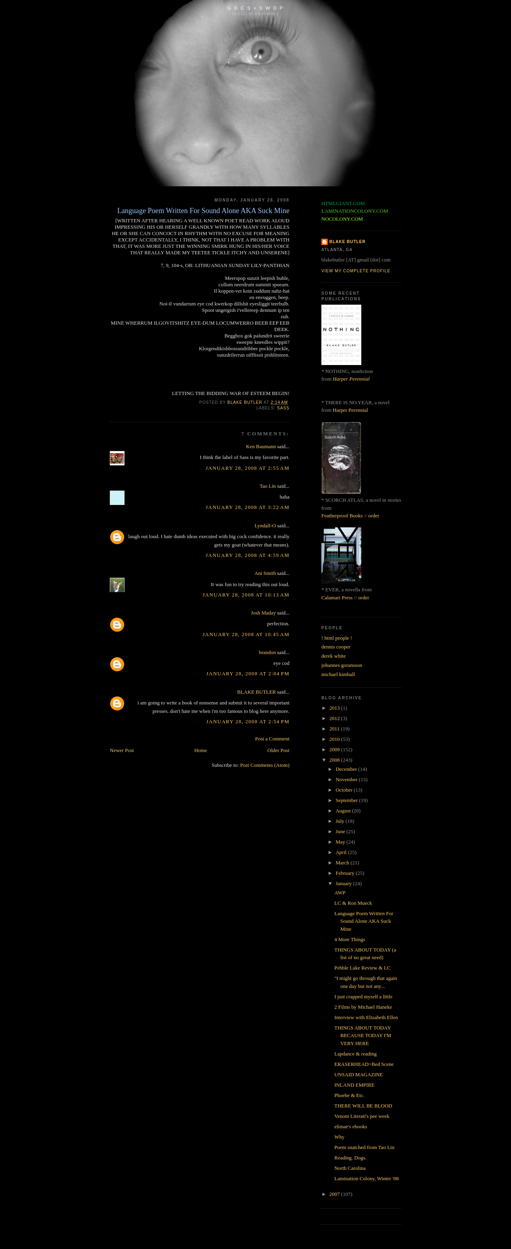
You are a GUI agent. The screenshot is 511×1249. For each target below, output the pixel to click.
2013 (335, 708)
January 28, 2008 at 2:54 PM (247, 721)
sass (283, 408)
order (373, 516)
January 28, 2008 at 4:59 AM (247, 555)
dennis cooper (336, 647)
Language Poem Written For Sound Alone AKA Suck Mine (363, 921)
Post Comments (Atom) (264, 765)
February (346, 873)
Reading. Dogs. (350, 1158)
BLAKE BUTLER (256, 692)
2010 (335, 739)
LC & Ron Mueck (353, 903)
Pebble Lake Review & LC (362, 968)
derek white (333, 656)
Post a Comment (272, 739)
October (345, 790)
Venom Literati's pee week (361, 1116)
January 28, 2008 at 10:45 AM (245, 634)
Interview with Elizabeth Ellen (366, 1017)
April (342, 852)
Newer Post (122, 750)
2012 (335, 718)
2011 (335, 729)
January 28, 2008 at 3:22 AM (247, 507)
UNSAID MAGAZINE (358, 1074)
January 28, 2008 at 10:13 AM (245, 595)
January (344, 883)
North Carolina (349, 1168)
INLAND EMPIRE (354, 1085)
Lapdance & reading (355, 1054)
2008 (335, 760)
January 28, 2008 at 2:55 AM (247, 468)
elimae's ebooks (350, 1126)
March (343, 863)
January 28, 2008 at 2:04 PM (247, 673)
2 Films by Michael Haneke (363, 1007)
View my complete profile (355, 271)
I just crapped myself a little (363, 997)
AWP (339, 893)
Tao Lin (267, 486)
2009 (335, 749)
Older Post (278, 750)
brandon (267, 652)
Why (339, 1137)
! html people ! (336, 638)
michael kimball (338, 674)
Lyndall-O (265, 526)
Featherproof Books (342, 516)
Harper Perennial (351, 379)
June (341, 831)
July (341, 821)
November (347, 779)
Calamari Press (337, 598)
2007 (335, 1194)
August (344, 811)
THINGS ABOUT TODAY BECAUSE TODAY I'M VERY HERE (362, 1035)
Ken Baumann (261, 446)
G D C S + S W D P (255, 7)
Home (200, 750)
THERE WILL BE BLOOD (363, 1106)
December (347, 769)
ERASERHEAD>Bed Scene (364, 1064)
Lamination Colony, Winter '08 (366, 1178)
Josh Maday (263, 613)
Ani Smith (265, 573)
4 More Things (349, 939)
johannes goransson (341, 665)
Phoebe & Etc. (349, 1095)
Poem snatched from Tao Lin (364, 1147)
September (347, 800)
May (341, 842)
